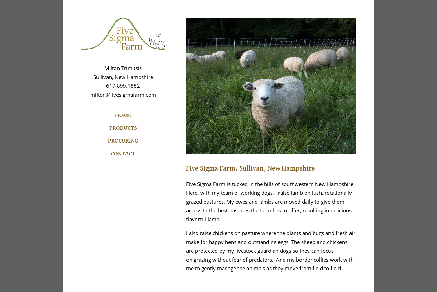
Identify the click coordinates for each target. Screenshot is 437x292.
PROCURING (123, 141)
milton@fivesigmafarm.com (123, 94)
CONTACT (123, 154)
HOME (123, 115)
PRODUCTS (123, 128)
